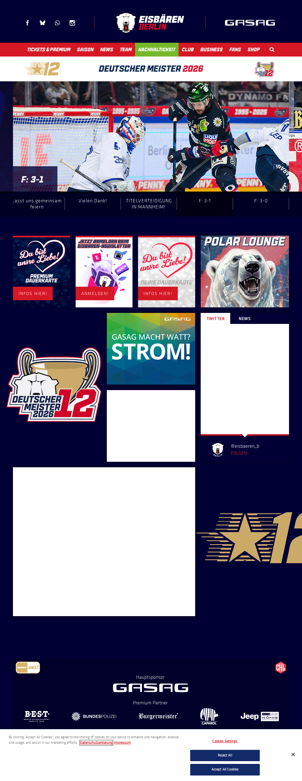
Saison (85, 49)
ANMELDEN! (95, 293)
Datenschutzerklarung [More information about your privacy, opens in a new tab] (96, 742)
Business (211, 49)
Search (272, 49)
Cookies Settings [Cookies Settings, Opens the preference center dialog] (224, 741)
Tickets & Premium (48, 49)
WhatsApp (57, 23)
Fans (235, 49)
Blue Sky (42, 23)
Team (126, 49)
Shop (254, 49)
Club (188, 49)
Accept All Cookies (225, 769)
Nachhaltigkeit (156, 49)
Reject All (225, 755)
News (106, 49)
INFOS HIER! (32, 293)
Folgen (239, 453)
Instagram (72, 23)
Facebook (27, 23)
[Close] (293, 754)
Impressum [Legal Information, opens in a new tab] (122, 742)
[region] (151, 755)
